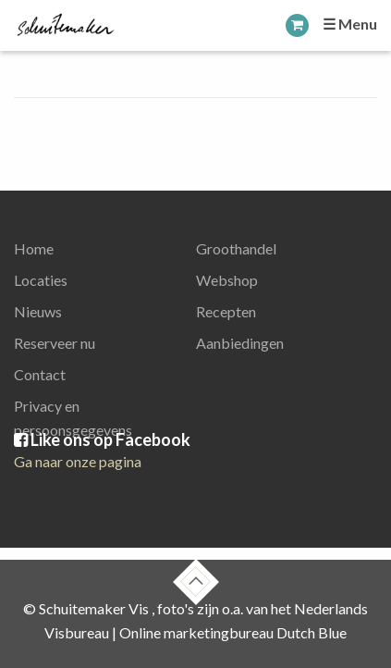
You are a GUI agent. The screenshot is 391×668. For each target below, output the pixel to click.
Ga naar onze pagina (77, 461)
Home (34, 248)
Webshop (227, 280)
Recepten (226, 311)
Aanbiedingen (240, 343)
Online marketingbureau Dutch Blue (233, 632)
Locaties (40, 280)
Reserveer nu (54, 343)
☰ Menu (350, 23)
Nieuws (38, 311)
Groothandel (236, 248)
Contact (40, 374)
